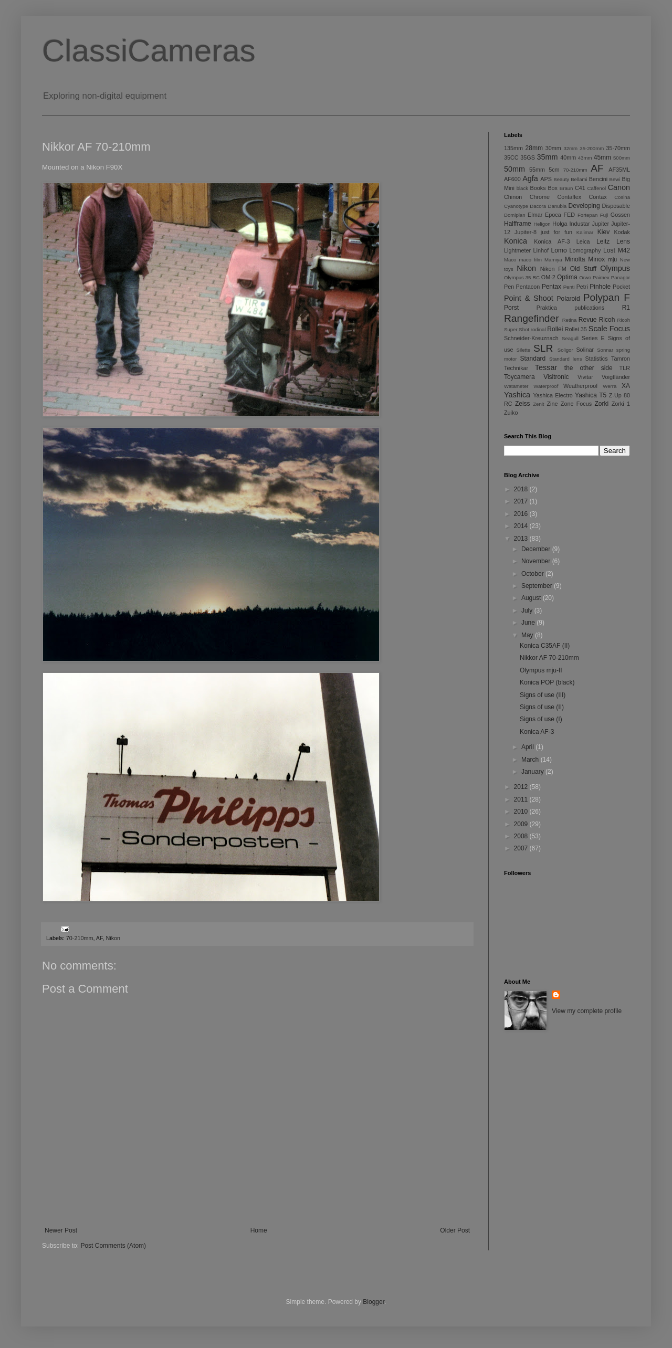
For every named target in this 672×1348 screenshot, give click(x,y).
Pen (509, 286)
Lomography (585, 250)
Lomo (559, 250)
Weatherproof (580, 386)
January (533, 771)
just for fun (556, 232)
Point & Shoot (528, 298)
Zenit (538, 404)
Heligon (542, 224)
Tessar (546, 367)
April (528, 747)
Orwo (585, 277)
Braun (566, 188)
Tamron (620, 358)
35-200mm (592, 148)
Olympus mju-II (541, 670)
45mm (602, 157)
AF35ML (619, 169)
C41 (580, 188)
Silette (524, 350)
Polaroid (568, 298)
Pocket (621, 286)
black (522, 188)
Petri (582, 286)
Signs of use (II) (542, 707)
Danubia (557, 206)
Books (538, 188)
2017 (522, 501)
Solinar (585, 349)
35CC (511, 157)
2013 (522, 538)
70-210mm (79, 938)
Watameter (516, 386)
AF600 (512, 179)
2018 (522, 489)
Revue (588, 319)
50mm (514, 169)
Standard (533, 358)
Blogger (373, 1301)
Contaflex (569, 197)
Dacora (538, 206)
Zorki (601, 403)
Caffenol (596, 188)
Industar (580, 223)
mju (612, 259)
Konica (515, 241)
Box (553, 188)
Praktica (547, 307)
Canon (619, 187)
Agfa (530, 178)
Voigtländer (616, 377)
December (536, 549)
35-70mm (618, 148)
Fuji (604, 215)
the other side (588, 368)
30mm (553, 148)
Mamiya (553, 259)
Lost (609, 250)
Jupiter (600, 223)
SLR (543, 348)
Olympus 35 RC (522, 277)
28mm (534, 148)
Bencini (598, 179)
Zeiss (522, 403)
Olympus (615, 268)
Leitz (603, 241)
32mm (570, 148)
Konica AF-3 (552, 241)
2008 (522, 836)
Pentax (551, 286)
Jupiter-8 (525, 232)
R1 (626, 307)
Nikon (113, 938)
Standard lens (565, 359)
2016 (522, 514)
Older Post (455, 1230)
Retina (569, 320)
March (531, 759)
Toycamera (519, 377)
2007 (522, 848)
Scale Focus (609, 328)
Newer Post (61, 1230)
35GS (527, 157)
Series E (593, 338)
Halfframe (517, 223)
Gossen (620, 215)
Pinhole (600, 286)
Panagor (620, 277)
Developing (584, 205)
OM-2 (548, 277)
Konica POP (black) (547, 682)
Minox (596, 259)
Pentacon (528, 286)
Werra (609, 386)
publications (589, 307)
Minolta (575, 259)
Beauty (561, 179)
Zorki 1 (621, 404)
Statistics (596, 358)
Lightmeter (517, 250)
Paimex (601, 277)
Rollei (555, 329)
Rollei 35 (576, 329)
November (536, 561)
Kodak (622, 232)
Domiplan (515, 215)
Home (258, 1230)
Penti (569, 287)
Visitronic (556, 377)
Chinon (513, 197)
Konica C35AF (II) (545, 645)
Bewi (615, 179)
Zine (552, 404)
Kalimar (585, 232)
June (529, 622)
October (533, 573)
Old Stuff (583, 268)
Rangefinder (531, 318)
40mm (568, 157)
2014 (522, 526)
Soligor (565, 350)
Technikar (516, 368)
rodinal (538, 329)
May (528, 635)
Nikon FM (553, 269)
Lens (623, 241)
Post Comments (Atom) (113, 1245)
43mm (585, 158)
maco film (530, 259)
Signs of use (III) (542, 695)
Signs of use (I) (541, 719)
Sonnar (605, 350)
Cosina (622, 197)
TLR (625, 368)
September (537, 585)
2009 (522, 824)
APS (546, 179)
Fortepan (587, 215)
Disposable (616, 206)
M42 (624, 250)
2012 (522, 787)
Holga (559, 223)
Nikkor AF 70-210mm (549, 657)
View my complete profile (587, 1011)
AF (99, 938)
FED (569, 215)
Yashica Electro (552, 395)
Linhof (541, 250)
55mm (537, 169)
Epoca (553, 215)
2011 (522, 799)
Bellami (579, 179)
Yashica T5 (590, 395)
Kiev (603, 232)
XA (626, 385)
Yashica (517, 395)
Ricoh (607, 319)
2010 (522, 811)
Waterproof (545, 386)
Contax (598, 197)
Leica (583, 241)
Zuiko (511, 412)
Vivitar (585, 377)
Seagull (570, 338)
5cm (554, 169)
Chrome (540, 197)
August (532, 598)
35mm (547, 157)
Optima (567, 277)
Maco (510, 259)
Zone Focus (576, 404)
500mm (621, 158)
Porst (511, 307)
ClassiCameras (149, 50)
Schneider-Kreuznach (531, 338)
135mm (513, 148)
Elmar (535, 215)
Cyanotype (516, 206)
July (527, 610)
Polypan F (606, 297)
